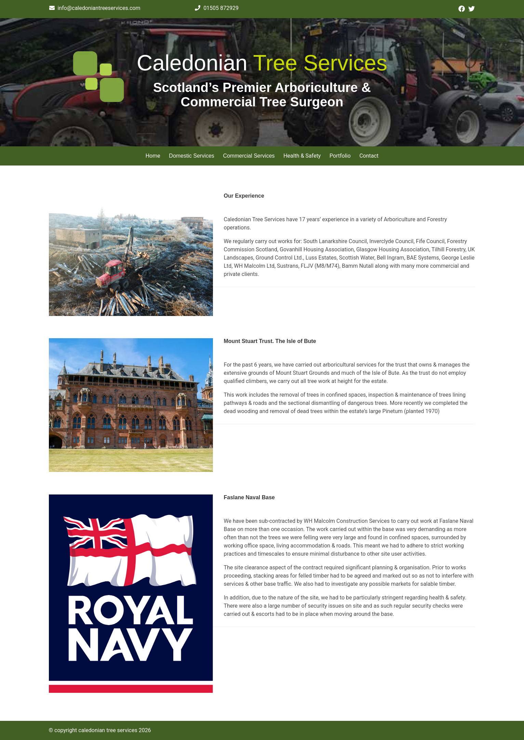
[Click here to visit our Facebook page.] (462, 9)
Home (153, 156)
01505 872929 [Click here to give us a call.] (217, 8)
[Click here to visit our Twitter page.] (471, 9)
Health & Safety (302, 156)
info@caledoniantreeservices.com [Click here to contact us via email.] (94, 8)
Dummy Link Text (245, 211)
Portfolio (340, 156)
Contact (368, 156)
